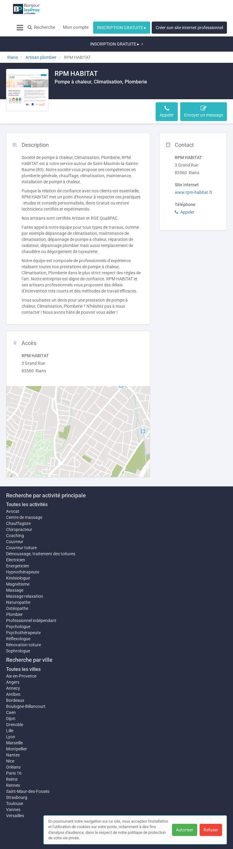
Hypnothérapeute (22, 550)
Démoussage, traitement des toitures (40, 532)
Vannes (13, 794)
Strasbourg (16, 782)
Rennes (13, 770)
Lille (9, 712)
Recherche (41, 27)
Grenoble (14, 706)
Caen (11, 694)
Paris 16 (14, 758)
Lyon (10, 718)
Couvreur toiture (21, 526)
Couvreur (14, 520)
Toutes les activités (27, 483)
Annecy (13, 670)
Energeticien (17, 544)
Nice (10, 745)
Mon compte (76, 27)
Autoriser (184, 829)
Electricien (15, 538)
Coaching (15, 514)
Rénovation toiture (23, 626)
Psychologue (18, 608)
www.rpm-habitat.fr (193, 171)
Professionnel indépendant (31, 602)
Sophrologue (18, 632)
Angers (12, 663)
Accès (93, 93)
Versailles (15, 800)
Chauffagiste (18, 502)
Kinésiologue (18, 556)
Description (69, 93)
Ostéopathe (17, 590)
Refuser (211, 829)
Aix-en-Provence (21, 657)
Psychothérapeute (23, 614)
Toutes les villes (23, 651)
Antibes (13, 676)
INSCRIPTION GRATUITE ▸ (121, 27)
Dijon (10, 700)
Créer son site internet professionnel (189, 27)
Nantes (13, 739)
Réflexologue (18, 620)
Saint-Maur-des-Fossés (27, 776)
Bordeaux (15, 682)
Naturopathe (18, 584)
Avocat (12, 490)
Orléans (13, 751)
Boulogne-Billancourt (26, 688)
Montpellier (16, 733)
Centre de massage (24, 496)
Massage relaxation (24, 578)
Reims (12, 764)
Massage (14, 572)
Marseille (14, 724)
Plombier (14, 596)
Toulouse (14, 788)
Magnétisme (17, 565)
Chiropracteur (19, 508)
